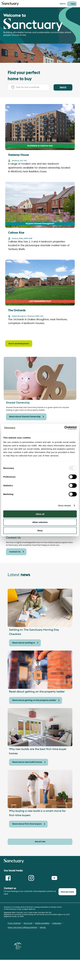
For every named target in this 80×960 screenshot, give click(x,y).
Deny (40, 530)
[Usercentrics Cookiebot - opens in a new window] (64, 428)
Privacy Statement (14, 923)
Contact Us (14, 552)
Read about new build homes (27, 762)
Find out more (67, 892)
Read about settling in (23, 643)
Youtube (54, 878)
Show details (64, 505)
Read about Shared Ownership (25, 417)
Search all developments (18, 343)
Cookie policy (56, 923)
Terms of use (27, 923)
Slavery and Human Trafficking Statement (22, 927)
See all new (40, 842)
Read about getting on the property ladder (34, 700)
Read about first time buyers (27, 824)
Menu (73, 4)
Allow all (40, 514)
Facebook (8, 878)
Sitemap (43, 927)
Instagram (31, 878)
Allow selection (40, 522)
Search (63, 4)
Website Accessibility (42, 923)
